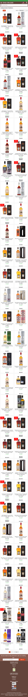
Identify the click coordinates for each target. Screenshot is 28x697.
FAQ (14, 667)
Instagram (14, 679)
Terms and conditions (14, 674)
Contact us (14, 664)
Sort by (17, 10)
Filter (4, 10)
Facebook (14, 677)
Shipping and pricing (14, 663)
